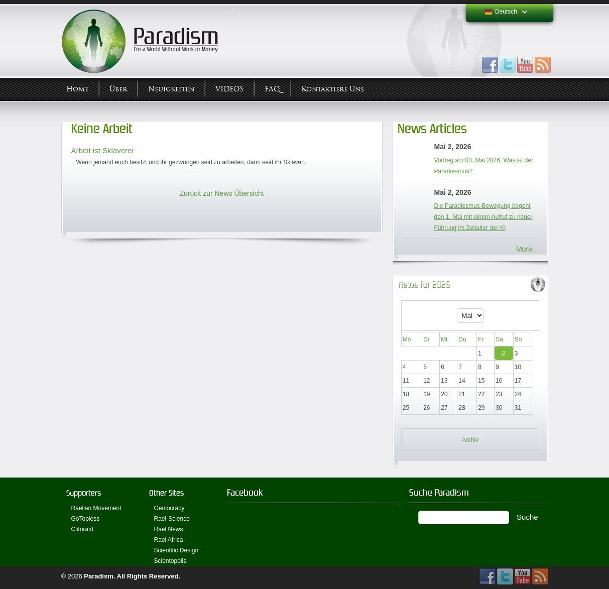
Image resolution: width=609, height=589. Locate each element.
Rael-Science (172, 518)
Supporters (83, 493)
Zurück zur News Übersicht (221, 193)
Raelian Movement (96, 508)
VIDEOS (229, 89)
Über (118, 89)
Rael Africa (168, 539)
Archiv (470, 439)
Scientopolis (170, 560)
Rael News (168, 529)
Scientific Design (176, 550)
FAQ (272, 89)
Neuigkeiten (171, 89)
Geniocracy (169, 508)
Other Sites (166, 493)
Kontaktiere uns (332, 89)
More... (527, 249)
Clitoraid (82, 529)
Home (77, 89)
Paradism (98, 576)
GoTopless (85, 518)
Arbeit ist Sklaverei (102, 150)
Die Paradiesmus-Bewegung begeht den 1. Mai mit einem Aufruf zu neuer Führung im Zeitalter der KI (483, 216)
